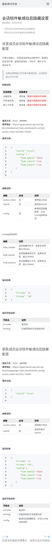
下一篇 (47, 532)
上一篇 (5, 532)
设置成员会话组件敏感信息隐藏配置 (19, 28)
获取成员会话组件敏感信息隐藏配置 (19, 32)
